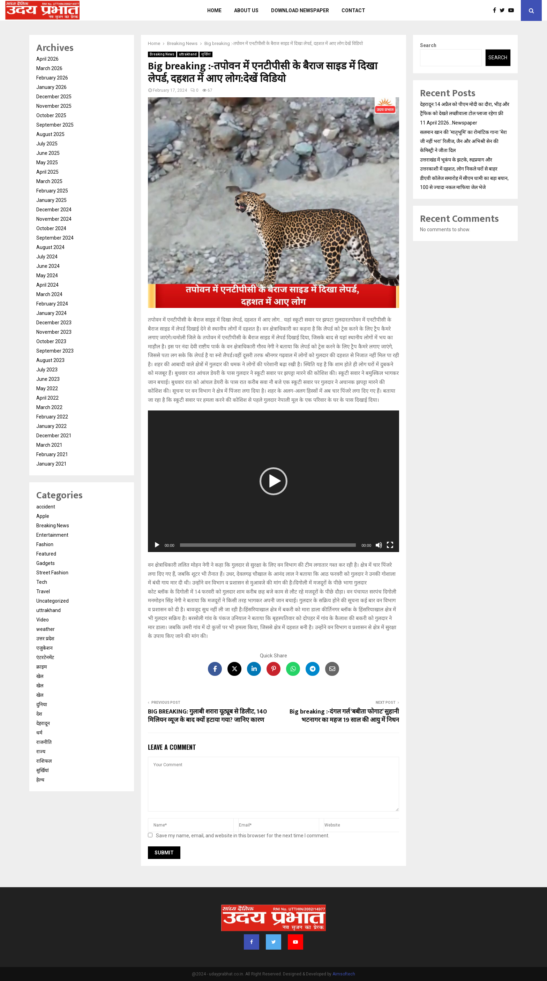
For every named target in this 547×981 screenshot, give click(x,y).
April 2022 (47, 398)
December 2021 (54, 435)
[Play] (156, 545)
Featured (46, 554)
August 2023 (50, 360)
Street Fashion (52, 572)
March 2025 (49, 181)
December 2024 (54, 209)
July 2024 (47, 256)
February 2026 (52, 78)
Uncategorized (52, 601)
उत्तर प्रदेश (45, 638)
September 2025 (55, 125)
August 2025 (50, 134)
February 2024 (52, 304)
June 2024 (48, 266)
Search (428, 45)
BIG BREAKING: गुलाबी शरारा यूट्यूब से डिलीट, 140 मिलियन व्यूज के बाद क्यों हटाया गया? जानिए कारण (207, 716)
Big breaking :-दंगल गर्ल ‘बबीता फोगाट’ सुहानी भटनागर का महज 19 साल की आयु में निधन (344, 716)
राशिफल (44, 761)
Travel (43, 591)
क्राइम (41, 667)
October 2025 (51, 115)
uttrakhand (188, 54)
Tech (41, 582)
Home (214, 10)
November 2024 (54, 219)
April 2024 (47, 285)
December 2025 (54, 96)
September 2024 (55, 238)
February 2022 (52, 417)
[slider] (268, 545)
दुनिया (41, 704)
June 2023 (48, 379)
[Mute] (378, 545)
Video (42, 619)
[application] (273, 481)
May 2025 (47, 162)
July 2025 (47, 143)
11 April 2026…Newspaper (448, 123)
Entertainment (52, 535)
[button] (273, 481)
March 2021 (49, 445)
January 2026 (51, 87)
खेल (39, 676)
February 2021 (52, 454)
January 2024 (51, 313)
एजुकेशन (44, 648)
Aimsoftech (343, 974)
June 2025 (48, 153)
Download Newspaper (300, 10)
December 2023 (54, 322)
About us (246, 10)
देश (39, 714)
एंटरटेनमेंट (45, 657)
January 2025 (51, 200)
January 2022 (51, 426)
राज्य (40, 751)
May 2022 (47, 388)
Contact (353, 10)
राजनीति (44, 742)
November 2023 (54, 332)
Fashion (44, 544)
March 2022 (49, 407)
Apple (42, 516)
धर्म (39, 732)
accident (45, 507)
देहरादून (43, 723)
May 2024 (47, 275)
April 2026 (47, 59)
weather (45, 629)
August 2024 (50, 247)
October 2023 (51, 341)
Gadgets (45, 563)
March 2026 (49, 68)
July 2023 (47, 369)
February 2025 (52, 191)
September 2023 (55, 351)
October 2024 (51, 228)
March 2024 (49, 294)
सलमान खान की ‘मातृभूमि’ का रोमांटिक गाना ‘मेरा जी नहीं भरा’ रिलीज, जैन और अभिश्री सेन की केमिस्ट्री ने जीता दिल (463, 141)
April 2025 (47, 172)
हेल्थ (40, 780)
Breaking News (162, 54)
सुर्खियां (206, 54)
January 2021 (51, 464)
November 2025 (54, 106)
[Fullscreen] (390, 545)
